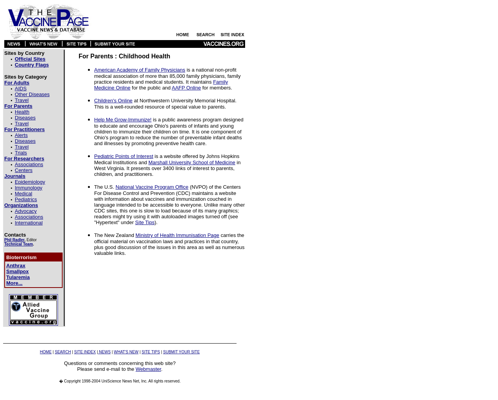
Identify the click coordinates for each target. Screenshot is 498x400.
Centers (24, 170)
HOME (46, 352)
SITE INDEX (85, 352)
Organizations (21, 205)
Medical (23, 193)
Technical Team (18, 244)
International (29, 223)
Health (22, 112)
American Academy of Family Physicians (139, 70)
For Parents (18, 106)
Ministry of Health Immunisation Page (177, 235)
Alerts (21, 135)
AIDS (20, 88)
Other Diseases (32, 94)
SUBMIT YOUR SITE (181, 352)
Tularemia (18, 277)
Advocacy (26, 211)
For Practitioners (24, 129)
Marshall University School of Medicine (191, 162)
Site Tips (144, 222)
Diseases (25, 118)
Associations (29, 164)
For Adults (17, 83)
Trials (21, 153)
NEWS (104, 352)
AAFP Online (186, 88)
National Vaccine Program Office (152, 187)
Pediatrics (26, 199)
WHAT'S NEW (126, 352)
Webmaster (148, 369)
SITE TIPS (151, 352)
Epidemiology (30, 182)
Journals (14, 176)
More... (14, 283)
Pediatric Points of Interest (123, 156)
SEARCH (63, 352)
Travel (22, 100)
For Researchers (24, 158)
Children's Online (113, 101)
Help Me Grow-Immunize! (122, 120)
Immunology (28, 188)
